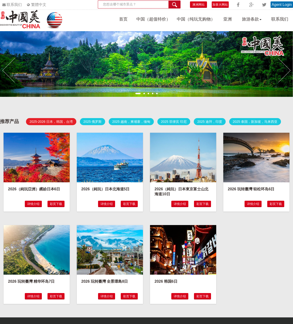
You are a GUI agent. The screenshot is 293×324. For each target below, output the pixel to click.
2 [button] (144, 93)
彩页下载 (56, 204)
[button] (8, 70)
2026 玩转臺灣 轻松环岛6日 (251, 189)
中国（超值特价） (153, 19)
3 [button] (148, 93)
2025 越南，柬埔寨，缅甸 (131, 122)
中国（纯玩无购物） (196, 19)
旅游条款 (250, 19)
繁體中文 (38, 5)
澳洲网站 (198, 4)
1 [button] (138, 93)
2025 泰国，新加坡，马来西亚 (255, 122)
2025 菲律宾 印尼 (174, 122)
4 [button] (152, 93)
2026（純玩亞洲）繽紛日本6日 (34, 189)
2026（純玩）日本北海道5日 (105, 189)
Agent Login (282, 5)
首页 (123, 19)
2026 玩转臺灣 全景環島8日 (104, 281)
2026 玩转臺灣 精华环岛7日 (31, 281)
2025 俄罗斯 (92, 122)
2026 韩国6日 (166, 281)
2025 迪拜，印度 (209, 122)
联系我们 (14, 5)
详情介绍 (33, 204)
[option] (146, 64)
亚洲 (227, 19)
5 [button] (157, 93)
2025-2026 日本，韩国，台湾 (51, 122)
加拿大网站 (220, 4)
